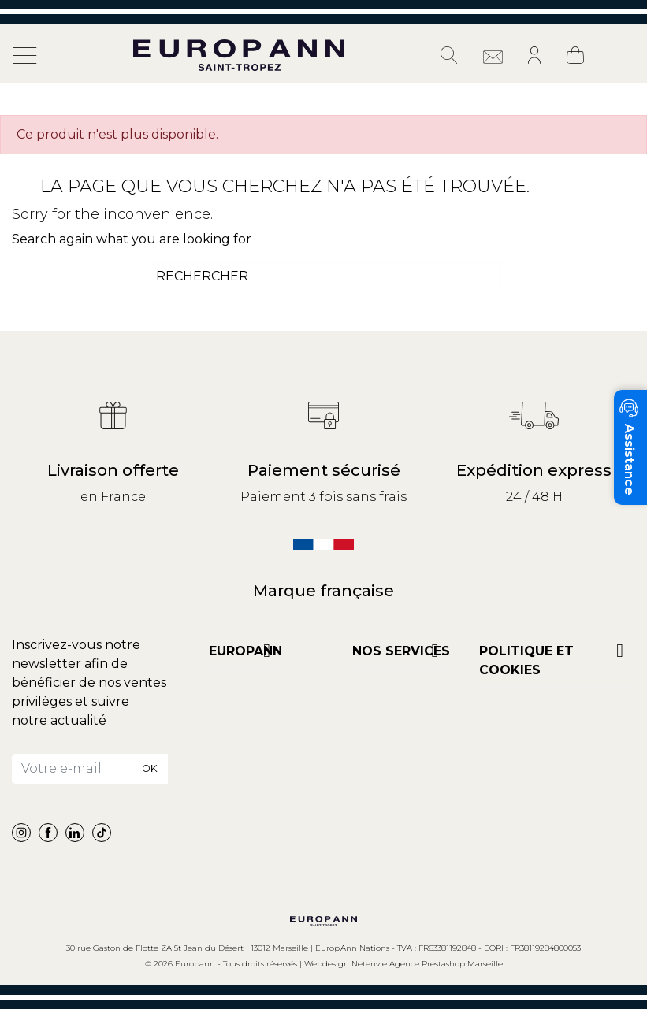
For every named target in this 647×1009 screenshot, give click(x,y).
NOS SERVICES (401, 651)
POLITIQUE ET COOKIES (526, 660)
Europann (245, 651)
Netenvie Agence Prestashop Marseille (427, 964)
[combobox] (324, 276)
